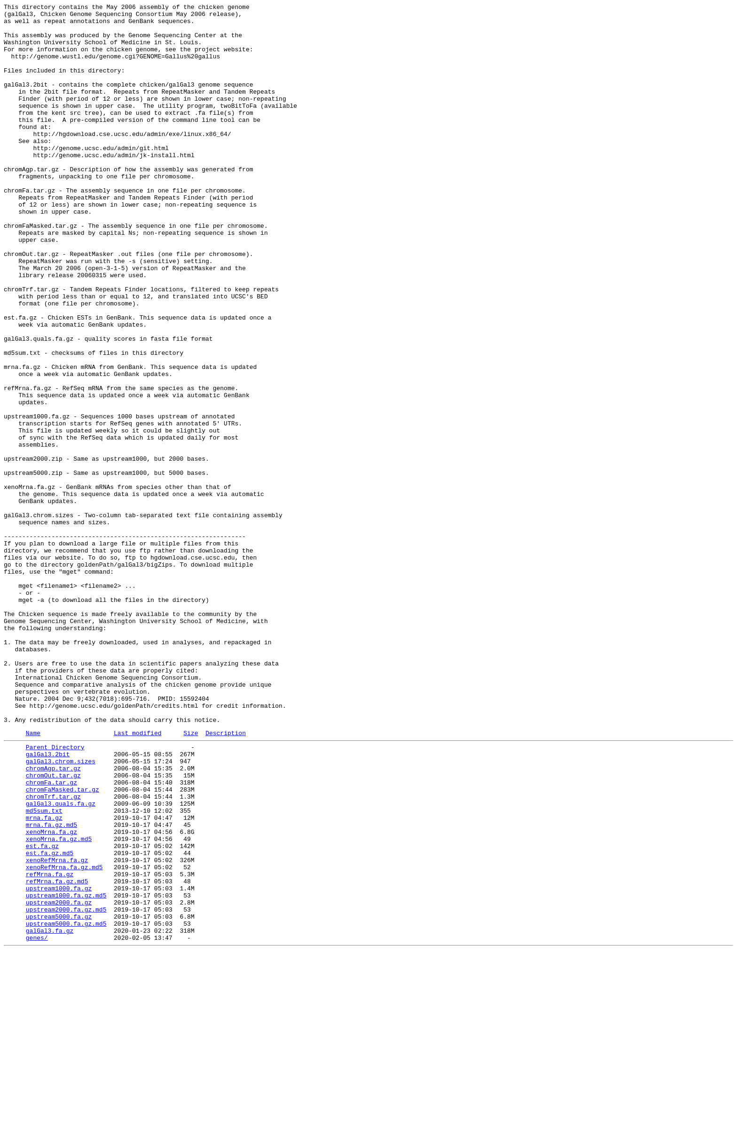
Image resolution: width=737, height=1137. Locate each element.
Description (225, 878)
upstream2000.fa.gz (59, 1080)
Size (190, 878)
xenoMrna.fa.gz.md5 (59, 1004)
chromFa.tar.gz (51, 936)
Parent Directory (55, 893)
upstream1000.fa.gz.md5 (66, 1071)
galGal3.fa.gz (49, 1114)
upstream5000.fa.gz (59, 1097)
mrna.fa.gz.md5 (51, 987)
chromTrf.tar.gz (53, 953)
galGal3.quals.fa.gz (60, 961)
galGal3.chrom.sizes (60, 910)
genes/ (37, 1122)
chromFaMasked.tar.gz (62, 944)
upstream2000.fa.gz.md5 (66, 1088)
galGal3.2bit (48, 902)
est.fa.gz (42, 1012)
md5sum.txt (44, 970)
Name (33, 878)
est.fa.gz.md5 (49, 1021)
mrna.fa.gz (44, 978)
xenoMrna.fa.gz (51, 995)
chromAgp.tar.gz (53, 919)
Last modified (137, 878)
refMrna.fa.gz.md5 (57, 1054)
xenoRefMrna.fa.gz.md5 (64, 1037)
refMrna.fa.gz (49, 1046)
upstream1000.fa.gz (59, 1063)
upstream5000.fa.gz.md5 (66, 1105)
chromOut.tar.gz (53, 927)
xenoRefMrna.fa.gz (57, 1029)
